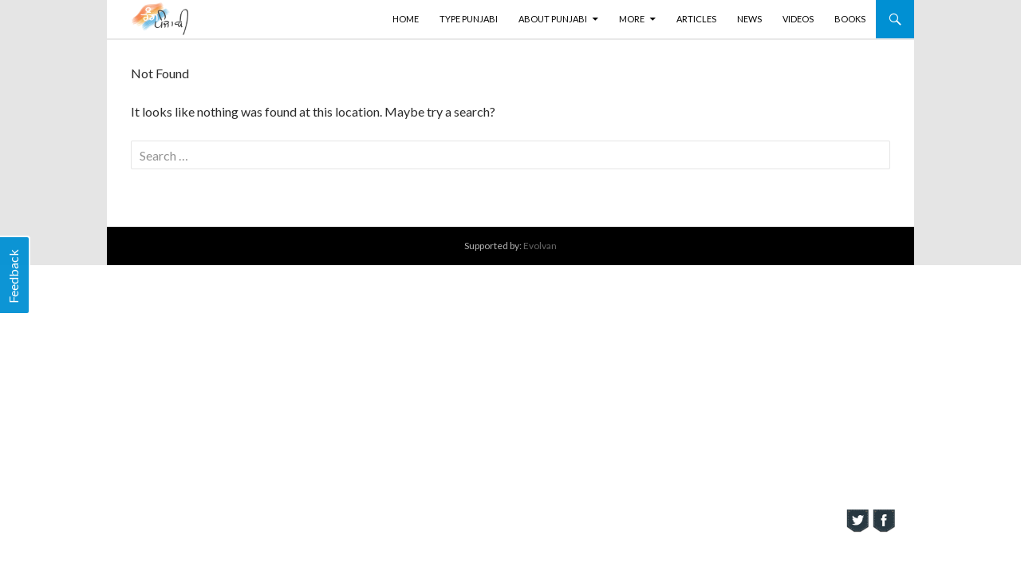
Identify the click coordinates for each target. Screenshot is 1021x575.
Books (849, 19)
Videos (798, 19)
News (749, 19)
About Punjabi (552, 19)
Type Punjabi (469, 19)
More (632, 19)
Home (405, 19)
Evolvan (540, 246)
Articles (696, 19)
